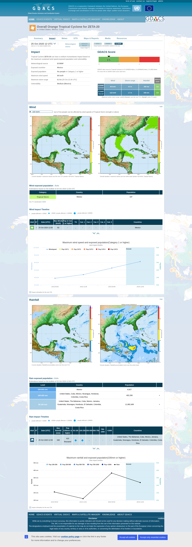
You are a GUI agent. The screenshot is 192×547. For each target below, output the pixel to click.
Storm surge (130, 81)
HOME (32, 19)
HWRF (108, 44)
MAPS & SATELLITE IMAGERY (86, 19)
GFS (97, 44)
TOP (161, 107)
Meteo (64, 38)
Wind (113, 81)
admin (160, 1)
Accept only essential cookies (153, 537)
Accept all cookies (127, 537)
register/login (151, 1)
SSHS (44, 202)
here (124, 71)
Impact (52, 38)
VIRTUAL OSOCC (62, 19)
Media (107, 38)
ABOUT (120, 19)
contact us (140, 1)
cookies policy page (70, 537)
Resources (122, 38)
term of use (130, 1)
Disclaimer (93, 518)
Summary (38, 38)
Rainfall (146, 81)
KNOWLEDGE (108, 19)
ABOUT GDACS (124, 515)
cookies (161, 518)
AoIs (57, 186)
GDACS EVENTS (44, 19)
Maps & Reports (91, 38)
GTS (76, 38)
